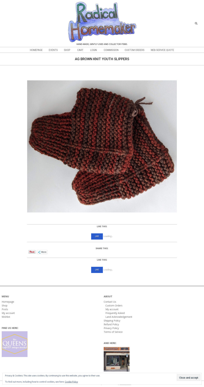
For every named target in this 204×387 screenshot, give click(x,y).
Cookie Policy (71, 381)
